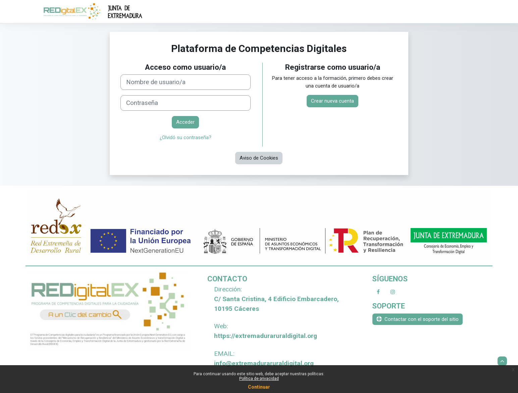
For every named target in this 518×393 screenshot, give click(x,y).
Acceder (185, 122)
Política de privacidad (259, 378)
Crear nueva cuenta (332, 101)
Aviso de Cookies (259, 158)
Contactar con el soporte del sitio (417, 319)
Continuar (259, 387)
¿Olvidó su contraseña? (185, 137)
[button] (502, 361)
